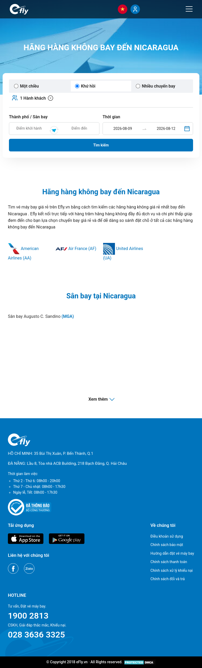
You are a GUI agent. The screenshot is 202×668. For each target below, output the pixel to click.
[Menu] (189, 8)
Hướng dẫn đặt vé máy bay (172, 553)
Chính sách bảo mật (166, 545)
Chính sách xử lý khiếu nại (171, 570)
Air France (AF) (75, 248)
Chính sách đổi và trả (167, 579)
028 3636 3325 (36, 635)
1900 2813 (28, 616)
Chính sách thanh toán (168, 562)
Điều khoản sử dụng (166, 536)
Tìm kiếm (101, 145)
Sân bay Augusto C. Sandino (41, 316)
